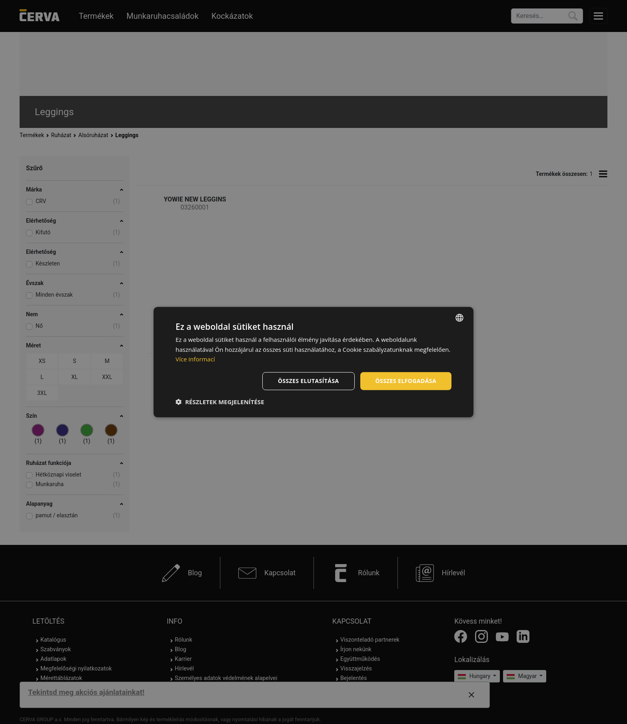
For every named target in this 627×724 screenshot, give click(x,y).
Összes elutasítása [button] (308, 381)
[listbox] (459, 317)
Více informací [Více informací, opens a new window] (195, 359)
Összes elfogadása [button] (405, 381)
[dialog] (313, 362)
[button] (220, 401)
